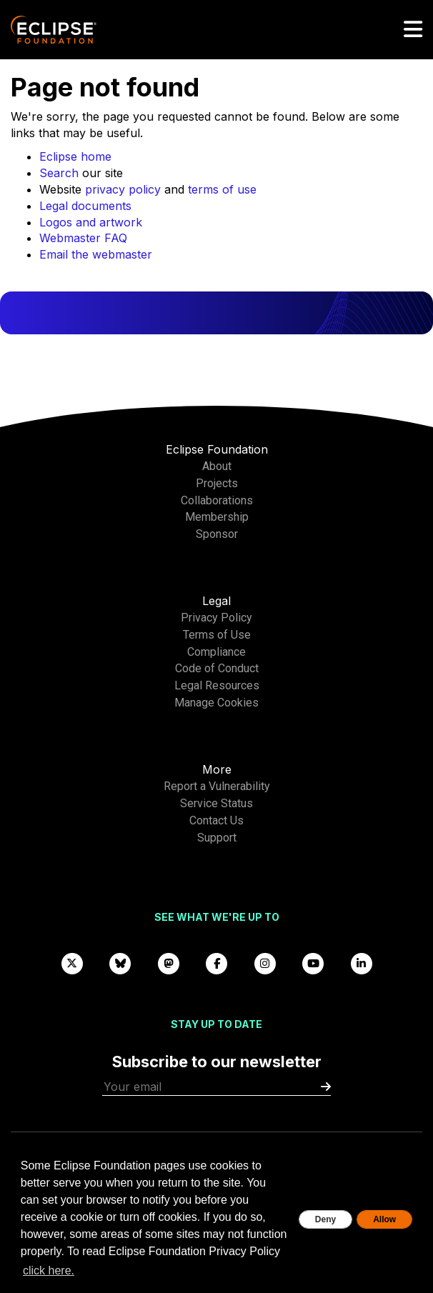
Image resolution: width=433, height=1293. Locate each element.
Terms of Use (217, 634)
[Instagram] (265, 963)
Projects (217, 483)
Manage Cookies (216, 702)
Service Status (216, 803)
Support (217, 837)
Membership (217, 517)
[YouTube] (313, 963)
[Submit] (326, 1087)
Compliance (216, 652)
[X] (72, 963)
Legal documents (85, 206)
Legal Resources (216, 685)
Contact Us (216, 820)
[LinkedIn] (361, 963)
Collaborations (217, 500)
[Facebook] (216, 963)
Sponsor (217, 534)
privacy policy (123, 189)
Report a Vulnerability (217, 786)
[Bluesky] (120, 963)
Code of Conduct (217, 668)
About (217, 466)
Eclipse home (75, 156)
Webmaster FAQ (83, 238)
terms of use (222, 189)
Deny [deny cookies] (325, 1219)
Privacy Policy (216, 617)
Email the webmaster (95, 254)
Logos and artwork (90, 222)
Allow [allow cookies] (384, 1219)
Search (59, 173)
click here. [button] (48, 1270)
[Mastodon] (168, 963)
